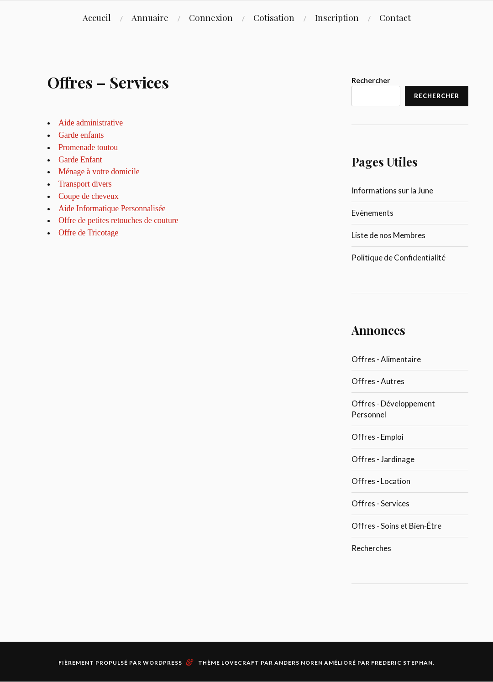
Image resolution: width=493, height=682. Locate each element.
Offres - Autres (377, 381)
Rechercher (370, 80)
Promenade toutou (88, 147)
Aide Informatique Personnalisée (112, 208)
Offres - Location (380, 481)
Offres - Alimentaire (386, 359)
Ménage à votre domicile (99, 171)
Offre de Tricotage (88, 232)
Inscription (337, 17)
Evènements (372, 213)
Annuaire (149, 17)
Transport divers (85, 183)
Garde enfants (81, 135)
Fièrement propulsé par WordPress (120, 662)
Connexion (211, 17)
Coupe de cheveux (88, 196)
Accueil (97, 17)
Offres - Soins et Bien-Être (396, 526)
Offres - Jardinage (382, 459)
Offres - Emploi (377, 437)
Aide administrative (90, 122)
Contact (395, 17)
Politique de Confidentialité (398, 257)
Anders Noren (298, 662)
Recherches (371, 548)
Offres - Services (380, 503)
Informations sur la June (392, 190)
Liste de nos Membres (388, 235)
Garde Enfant (80, 159)
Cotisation (273, 17)
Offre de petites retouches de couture (118, 220)
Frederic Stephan (402, 662)
